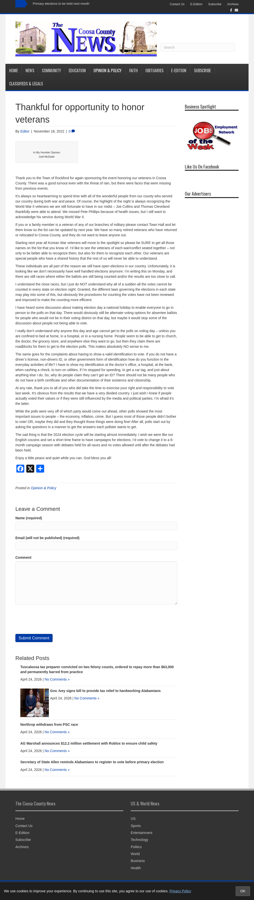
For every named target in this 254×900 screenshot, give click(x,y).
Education (77, 70)
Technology (139, 840)
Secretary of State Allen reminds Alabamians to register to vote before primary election (92, 762)
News (30, 70)
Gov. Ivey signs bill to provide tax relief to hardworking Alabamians (105, 691)
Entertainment (141, 833)
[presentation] (53, 619)
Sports (136, 826)
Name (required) (28, 518)
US (133, 819)
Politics (136, 847)
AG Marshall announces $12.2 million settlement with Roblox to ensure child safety (88, 743)
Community (51, 70)
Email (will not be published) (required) (47, 538)
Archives (233, 4)
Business (138, 861)
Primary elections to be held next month (61, 3)
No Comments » (57, 679)
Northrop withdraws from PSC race (49, 725)
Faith (133, 70)
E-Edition (196, 4)
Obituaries (154, 70)
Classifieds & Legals (26, 84)
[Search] (197, 47)
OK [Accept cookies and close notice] (242, 891)
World (135, 854)
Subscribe (214, 4)
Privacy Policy (180, 891)
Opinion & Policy (108, 70)
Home (13, 70)
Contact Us (177, 4)
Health (136, 868)
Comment (23, 557)
